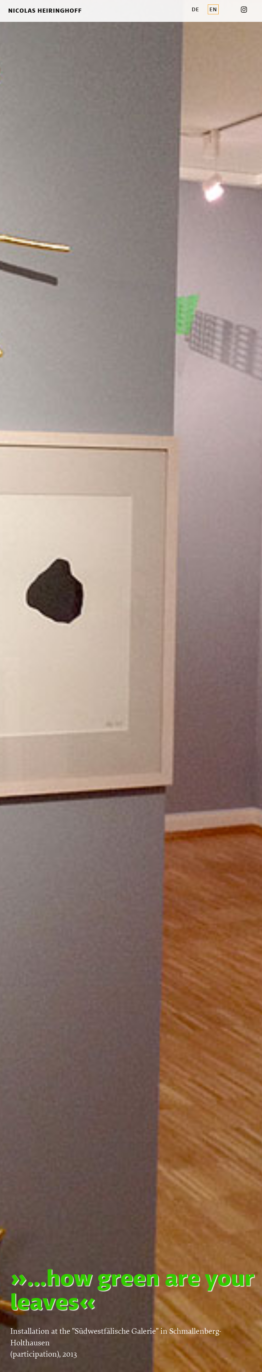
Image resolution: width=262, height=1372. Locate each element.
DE (195, 9)
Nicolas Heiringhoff (45, 10)
